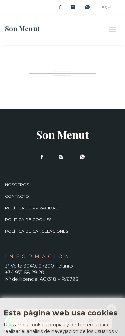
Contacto (17, 196)
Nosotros (17, 184)
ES (106, 7)
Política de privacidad (32, 207)
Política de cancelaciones (36, 231)
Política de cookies (28, 219)
